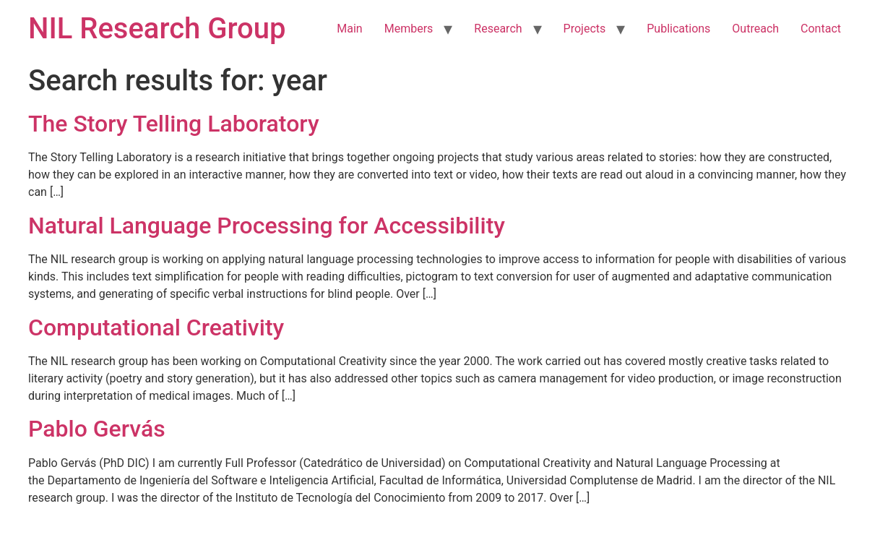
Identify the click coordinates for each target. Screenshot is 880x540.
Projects (585, 28)
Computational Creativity (156, 327)
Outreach (755, 28)
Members (408, 28)
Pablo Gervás (96, 428)
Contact (821, 28)
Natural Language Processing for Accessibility (266, 225)
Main (349, 28)
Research (498, 28)
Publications (678, 28)
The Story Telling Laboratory (173, 123)
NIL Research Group (157, 29)
